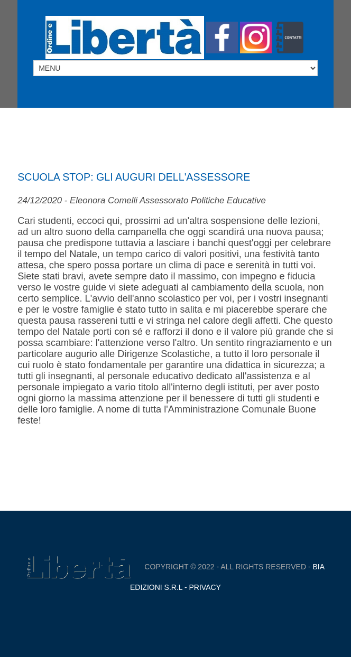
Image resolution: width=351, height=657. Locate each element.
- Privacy (201, 587)
